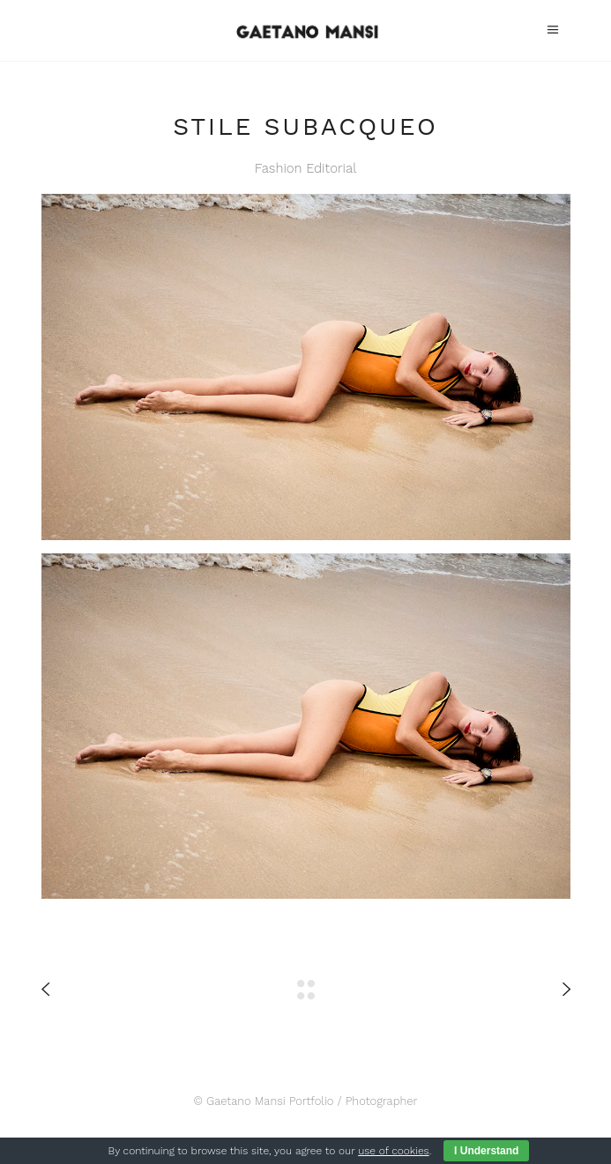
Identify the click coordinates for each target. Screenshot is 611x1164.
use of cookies (393, 1151)
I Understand (486, 1151)
